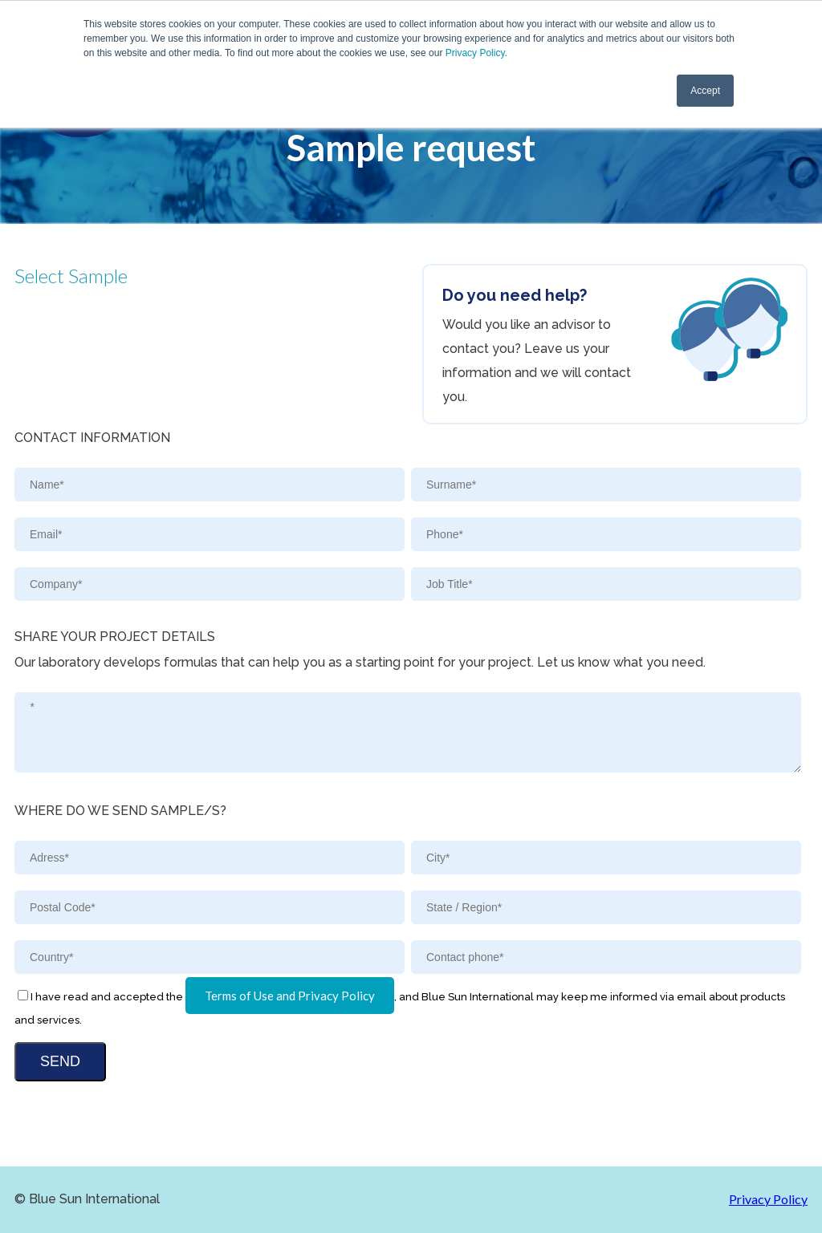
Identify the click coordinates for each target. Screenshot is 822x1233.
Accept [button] (705, 90)
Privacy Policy (475, 53)
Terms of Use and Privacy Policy (290, 995)
